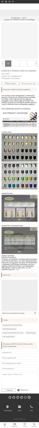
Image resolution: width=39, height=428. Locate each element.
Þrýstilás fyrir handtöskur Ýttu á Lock (13, 333)
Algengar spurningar (8, 255)
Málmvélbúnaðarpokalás (9, 329)
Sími (31, 410)
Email (19, 410)
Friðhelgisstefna (24, 390)
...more (17, 269)
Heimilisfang (7, 410)
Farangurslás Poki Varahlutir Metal (12, 325)
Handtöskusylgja (30, 333)
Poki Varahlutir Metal (8, 336)
